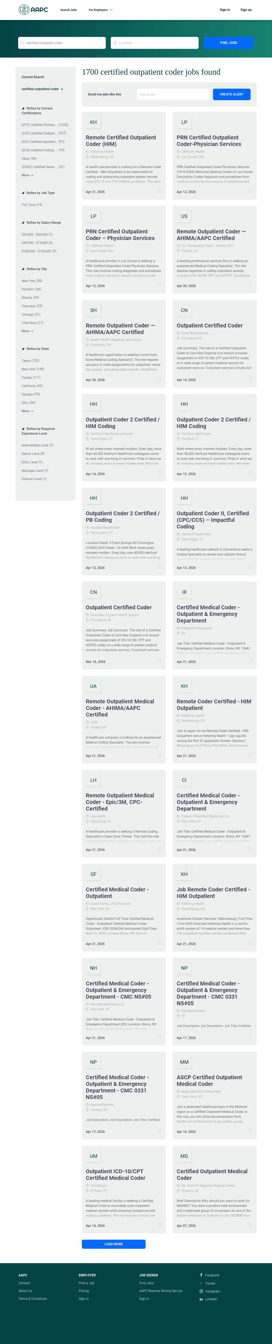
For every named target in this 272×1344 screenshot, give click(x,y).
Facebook (212, 1275)
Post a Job (86, 1283)
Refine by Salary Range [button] (43, 223)
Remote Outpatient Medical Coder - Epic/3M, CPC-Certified (120, 802)
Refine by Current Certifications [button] (37, 110)
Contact (24, 1283)
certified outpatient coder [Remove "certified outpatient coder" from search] (40, 89)
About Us (25, 1291)
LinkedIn (211, 1299)
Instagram (212, 1291)
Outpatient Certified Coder (210, 325)
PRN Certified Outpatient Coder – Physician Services (120, 234)
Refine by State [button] (37, 349)
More (25, 175)
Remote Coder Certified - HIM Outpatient (214, 704)
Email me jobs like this (104, 94)
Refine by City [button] (36, 269)
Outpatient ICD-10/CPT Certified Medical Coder (115, 1174)
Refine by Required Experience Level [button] (38, 431)
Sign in (225, 10)
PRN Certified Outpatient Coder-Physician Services (209, 140)
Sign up (246, 10)
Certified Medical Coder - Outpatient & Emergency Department (208, 614)
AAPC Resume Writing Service (160, 1291)
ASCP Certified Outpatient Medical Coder (209, 1080)
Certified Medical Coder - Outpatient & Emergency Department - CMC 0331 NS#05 (208, 993)
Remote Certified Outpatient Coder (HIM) (121, 140)
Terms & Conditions (33, 1299)
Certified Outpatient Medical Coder (212, 1174)
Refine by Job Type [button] (40, 193)
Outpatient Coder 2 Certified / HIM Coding (123, 423)
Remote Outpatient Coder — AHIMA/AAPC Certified (211, 234)
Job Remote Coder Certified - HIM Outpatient (213, 892)
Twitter (210, 1283)
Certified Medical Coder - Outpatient (117, 892)
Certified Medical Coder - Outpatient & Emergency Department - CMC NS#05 (118, 990)
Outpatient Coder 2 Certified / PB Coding (123, 516)
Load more (110, 1244)
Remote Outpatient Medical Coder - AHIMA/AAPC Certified (120, 708)
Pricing (84, 1291)
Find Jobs (228, 43)
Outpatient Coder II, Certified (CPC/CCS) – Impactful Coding (213, 520)
